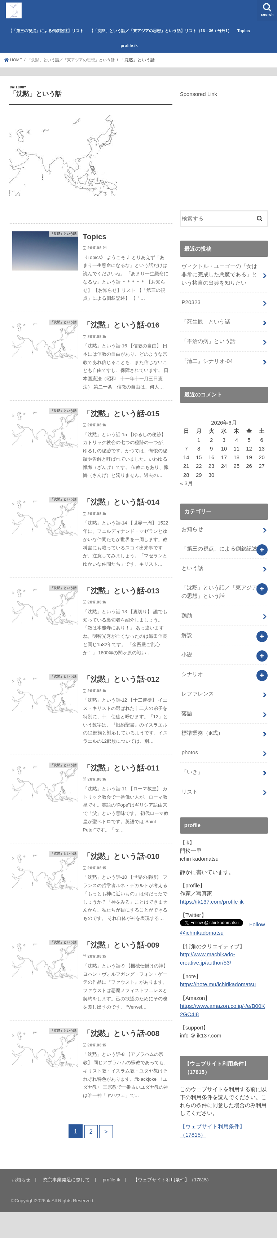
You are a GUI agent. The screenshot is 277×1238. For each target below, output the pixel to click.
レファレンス (197, 686)
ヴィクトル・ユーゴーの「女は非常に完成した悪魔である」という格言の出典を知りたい (219, 274)
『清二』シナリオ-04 (206, 358)
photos (189, 744)
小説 (186, 648)
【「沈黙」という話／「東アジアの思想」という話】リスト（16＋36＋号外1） (160, 30)
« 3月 (186, 480)
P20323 (190, 301)
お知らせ (192, 526)
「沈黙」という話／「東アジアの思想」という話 (219, 587)
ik (48, 1226)
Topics (243, 30)
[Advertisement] (224, 150)
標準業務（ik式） (202, 725)
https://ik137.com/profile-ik (211, 892)
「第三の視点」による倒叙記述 (219, 545)
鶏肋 (186, 610)
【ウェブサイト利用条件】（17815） (171, 1205)
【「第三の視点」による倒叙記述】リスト (46, 30)
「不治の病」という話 (208, 339)
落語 (186, 705)
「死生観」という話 (205, 320)
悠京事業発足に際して (65, 1205)
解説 (186, 629)
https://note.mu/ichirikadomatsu (217, 973)
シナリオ (192, 667)
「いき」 (192, 763)
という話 (192, 564)
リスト (189, 782)
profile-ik (128, 45)
